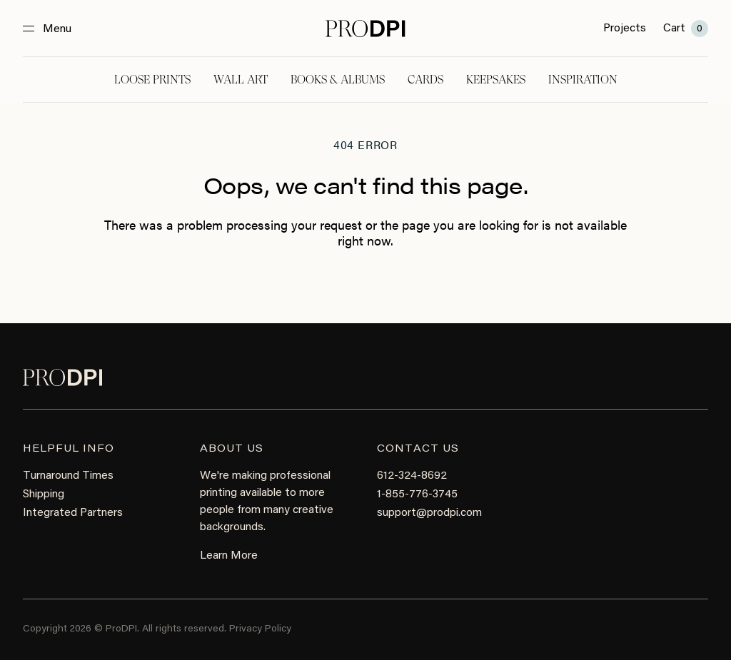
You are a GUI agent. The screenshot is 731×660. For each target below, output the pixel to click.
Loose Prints (152, 79)
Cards (425, 79)
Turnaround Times (68, 476)
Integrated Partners (73, 513)
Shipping (43, 494)
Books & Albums (338, 79)
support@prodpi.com (429, 513)
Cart (685, 28)
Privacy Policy (260, 629)
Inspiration (582, 79)
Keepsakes (495, 79)
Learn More (229, 556)
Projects (624, 28)
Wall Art (240, 79)
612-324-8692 (412, 476)
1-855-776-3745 (417, 494)
